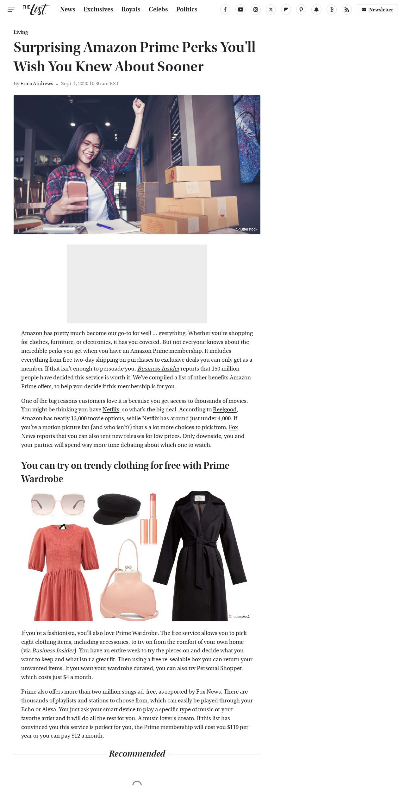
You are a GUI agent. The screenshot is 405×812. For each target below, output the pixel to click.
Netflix (111, 409)
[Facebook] (225, 9)
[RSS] (347, 9)
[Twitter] (271, 9)
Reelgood (225, 409)
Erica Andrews (36, 83)
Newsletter (377, 10)
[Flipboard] (286, 9)
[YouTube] (240, 9)
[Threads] (332, 9)
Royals (131, 9)
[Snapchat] (316, 9)
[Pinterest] (301, 9)
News (67, 9)
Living (21, 32)
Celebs (158, 9)
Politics (186, 9)
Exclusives (98, 9)
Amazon (31, 333)
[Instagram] (256, 9)
